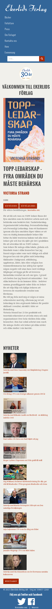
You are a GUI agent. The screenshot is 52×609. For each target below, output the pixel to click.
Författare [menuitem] (9, 23)
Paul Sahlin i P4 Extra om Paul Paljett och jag (20, 439)
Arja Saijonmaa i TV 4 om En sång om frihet (20, 529)
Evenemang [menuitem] (10, 52)
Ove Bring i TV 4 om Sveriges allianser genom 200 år (24, 394)
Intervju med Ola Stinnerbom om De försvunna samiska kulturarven (25, 573)
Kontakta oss (21, 607)
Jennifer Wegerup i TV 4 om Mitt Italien (19, 551)
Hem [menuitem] (7, 46)
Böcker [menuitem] (8, 17)
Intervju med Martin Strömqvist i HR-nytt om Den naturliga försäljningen (23, 506)
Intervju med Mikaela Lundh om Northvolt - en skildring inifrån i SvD (25, 416)
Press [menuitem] (7, 29)
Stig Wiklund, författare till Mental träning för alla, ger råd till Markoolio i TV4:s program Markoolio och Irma (25, 483)
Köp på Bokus (11, 206)
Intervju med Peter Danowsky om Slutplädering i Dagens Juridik (25, 371)
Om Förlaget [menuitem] (10, 35)
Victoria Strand (16, 193)
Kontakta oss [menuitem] (11, 41)
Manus (35, 607)
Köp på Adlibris (28, 206)
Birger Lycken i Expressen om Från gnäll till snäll (22, 460)
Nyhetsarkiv (11, 581)
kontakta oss (34, 210)
